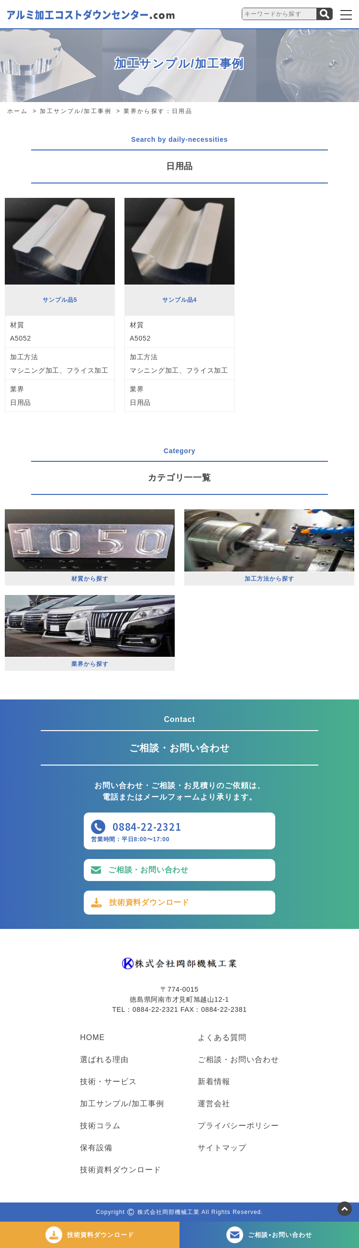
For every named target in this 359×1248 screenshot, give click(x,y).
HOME (92, 1038)
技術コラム (100, 1126)
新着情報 (214, 1082)
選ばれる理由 (104, 1060)
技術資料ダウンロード (149, 902)
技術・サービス (108, 1082)
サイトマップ (222, 1148)
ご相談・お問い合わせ (148, 870)
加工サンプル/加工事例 (122, 1104)
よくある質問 (222, 1038)
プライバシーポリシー (238, 1126)
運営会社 (214, 1104)
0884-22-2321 (146, 827)
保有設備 (96, 1148)
